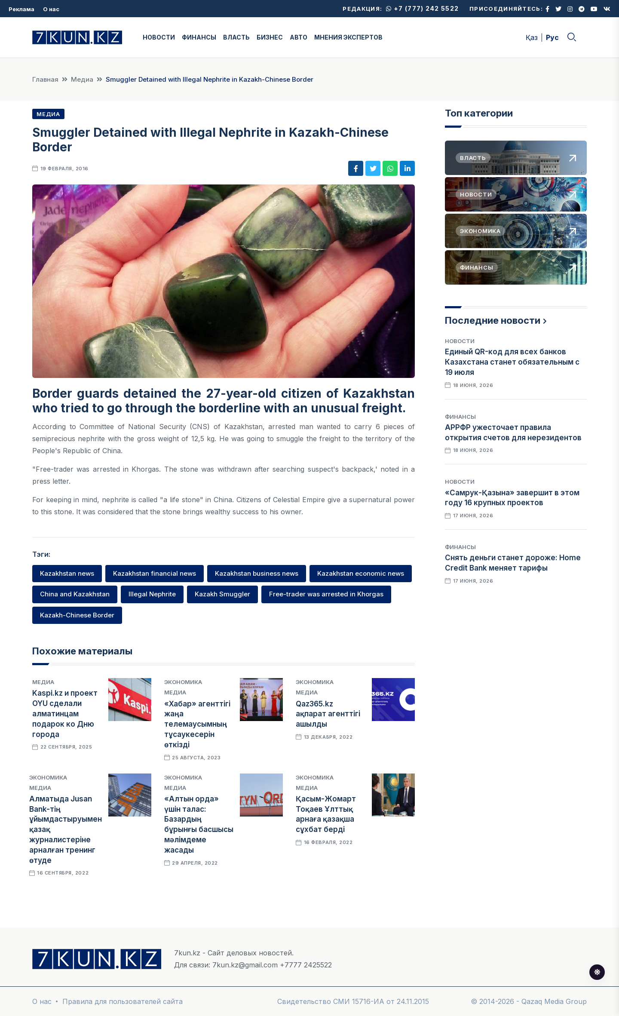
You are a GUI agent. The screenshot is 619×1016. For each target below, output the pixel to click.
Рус (552, 37)
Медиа (82, 79)
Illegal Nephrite (152, 594)
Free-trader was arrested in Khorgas (326, 594)
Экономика (183, 681)
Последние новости (492, 320)
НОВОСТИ (159, 37)
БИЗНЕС (270, 37)
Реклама (21, 9)
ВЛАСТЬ (236, 37)
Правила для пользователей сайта (122, 1001)
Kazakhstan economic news (360, 573)
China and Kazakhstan (75, 594)
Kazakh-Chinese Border (77, 615)
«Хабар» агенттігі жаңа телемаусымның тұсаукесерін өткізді (197, 724)
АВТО (298, 37)
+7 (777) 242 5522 (422, 8)
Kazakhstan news (67, 573)
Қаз (532, 37)
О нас (51, 9)
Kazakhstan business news (256, 573)
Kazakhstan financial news (154, 573)
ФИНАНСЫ (199, 37)
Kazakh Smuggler (222, 594)
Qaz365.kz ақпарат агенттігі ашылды (328, 714)
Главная (45, 79)
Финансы (460, 416)
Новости (460, 341)
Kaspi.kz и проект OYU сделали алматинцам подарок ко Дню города (65, 713)
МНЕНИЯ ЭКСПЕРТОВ (348, 37)
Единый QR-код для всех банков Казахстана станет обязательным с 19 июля (512, 362)
